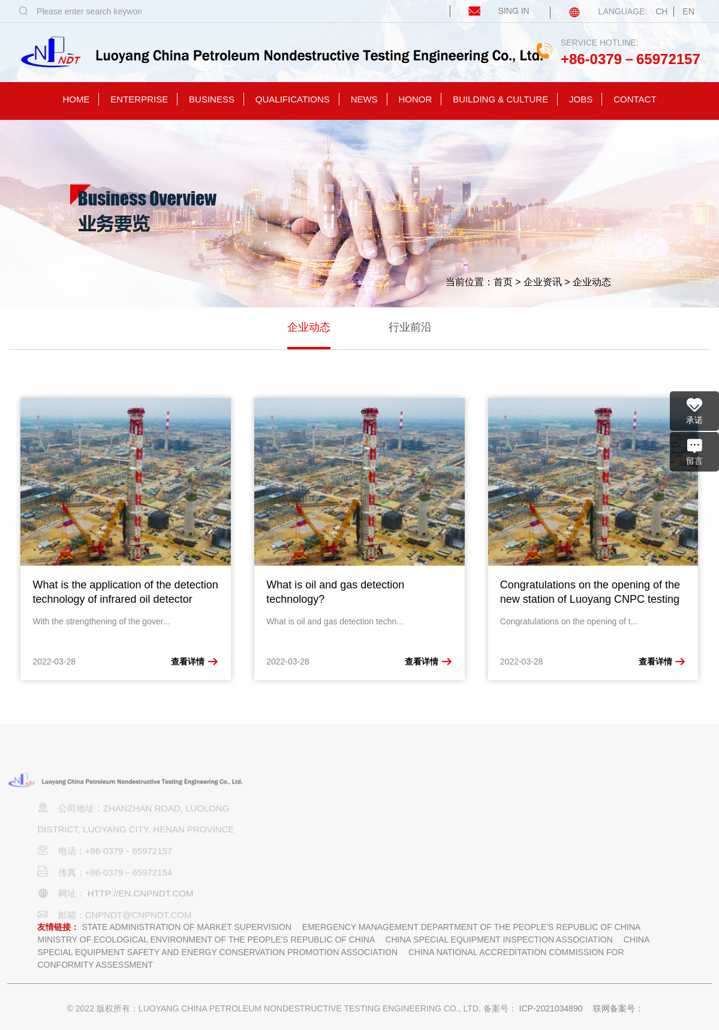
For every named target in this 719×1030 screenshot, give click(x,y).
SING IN (491, 11)
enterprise (139, 99)
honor (415, 99)
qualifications (292, 99)
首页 (503, 282)
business (211, 99)
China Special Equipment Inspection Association (498, 939)
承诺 (694, 410)
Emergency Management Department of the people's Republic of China (471, 927)
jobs (580, 99)
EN (688, 11)
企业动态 (592, 282)
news (364, 99)
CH (661, 11)
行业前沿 (410, 327)
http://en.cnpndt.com (141, 905)
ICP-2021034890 (551, 1008)
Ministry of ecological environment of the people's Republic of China (205, 939)
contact (634, 99)
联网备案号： (618, 1008)
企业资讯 (543, 282)
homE (75, 99)
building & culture (500, 99)
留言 (694, 451)
